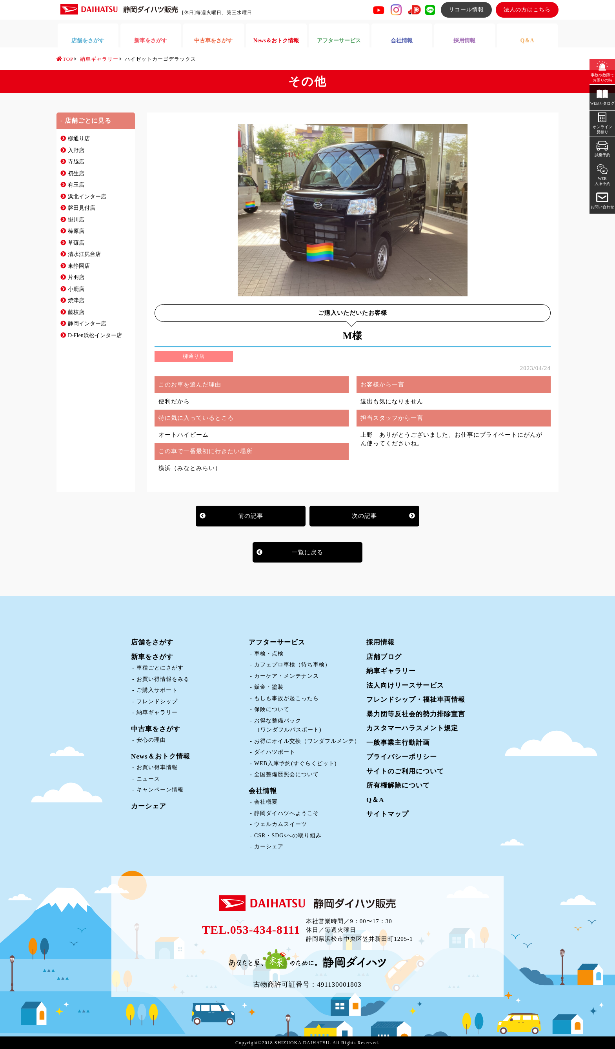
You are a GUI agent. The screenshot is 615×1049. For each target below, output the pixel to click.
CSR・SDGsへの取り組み (288, 835)
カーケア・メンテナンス (286, 676)
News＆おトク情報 (160, 756)
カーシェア (148, 806)
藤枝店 (76, 312)
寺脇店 (76, 162)
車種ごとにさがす (160, 668)
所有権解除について (398, 785)
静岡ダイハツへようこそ (286, 813)
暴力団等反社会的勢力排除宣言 (415, 714)
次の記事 (364, 516)
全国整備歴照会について (286, 774)
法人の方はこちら (527, 10)
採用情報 (380, 642)
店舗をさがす (152, 642)
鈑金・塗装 (269, 687)
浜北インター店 (87, 197)
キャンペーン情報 (160, 790)
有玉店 (76, 185)
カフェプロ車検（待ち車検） (292, 665)
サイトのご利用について (405, 771)
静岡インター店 (87, 324)
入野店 (76, 150)
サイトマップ (387, 814)
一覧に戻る (307, 552)
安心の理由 (151, 740)
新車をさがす (152, 657)
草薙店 (76, 243)
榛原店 (76, 231)
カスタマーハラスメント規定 (412, 728)
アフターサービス (277, 642)
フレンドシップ (157, 701)
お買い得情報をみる (162, 679)
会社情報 (263, 791)
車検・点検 (269, 654)
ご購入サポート (157, 690)
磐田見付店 (81, 208)
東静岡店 (79, 266)
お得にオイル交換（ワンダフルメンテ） (307, 741)
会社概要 (266, 802)
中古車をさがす (155, 729)
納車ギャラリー (157, 712)
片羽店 (76, 277)
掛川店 (76, 220)
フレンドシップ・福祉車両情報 (415, 699)
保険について (271, 709)
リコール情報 (466, 10)
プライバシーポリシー (401, 756)
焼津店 (76, 300)
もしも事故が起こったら (286, 698)
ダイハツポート (274, 752)
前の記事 (250, 516)
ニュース (148, 779)
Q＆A (375, 800)
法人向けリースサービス (405, 685)
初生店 (76, 173)
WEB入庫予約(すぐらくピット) (295, 763)
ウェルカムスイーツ (280, 824)
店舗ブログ (384, 657)
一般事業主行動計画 (398, 742)
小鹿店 (76, 289)
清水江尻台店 (84, 254)
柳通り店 (79, 139)
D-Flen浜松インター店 (95, 335)
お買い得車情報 (157, 767)
